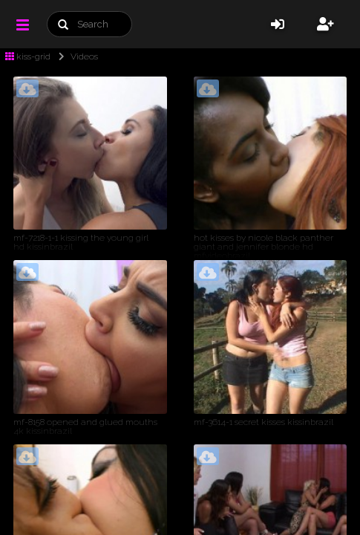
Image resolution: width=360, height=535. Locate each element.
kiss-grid (27, 56)
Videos (75, 56)
